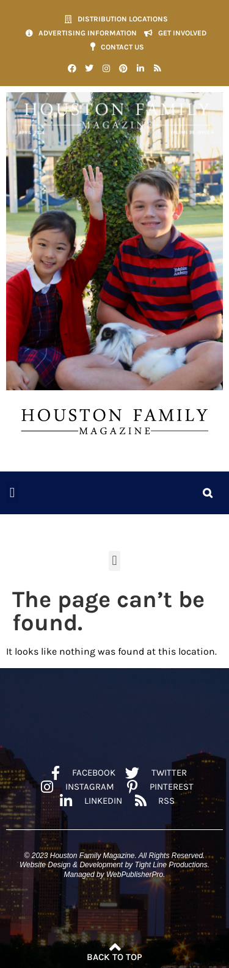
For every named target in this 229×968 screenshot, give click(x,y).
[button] (12, 492)
